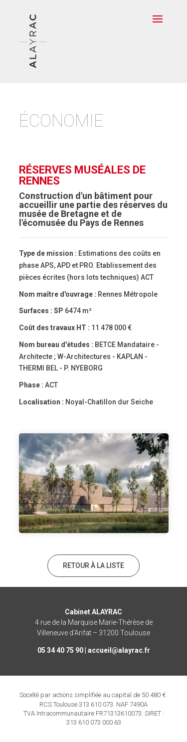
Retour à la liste (93, 565)
